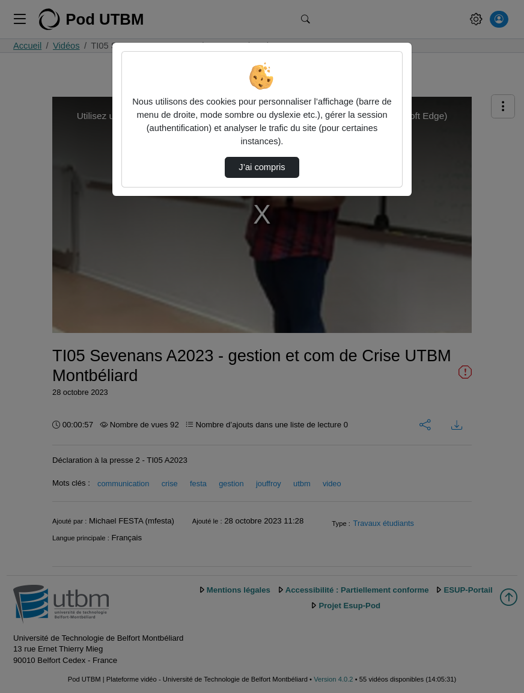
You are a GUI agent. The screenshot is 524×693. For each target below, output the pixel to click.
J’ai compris (262, 167)
